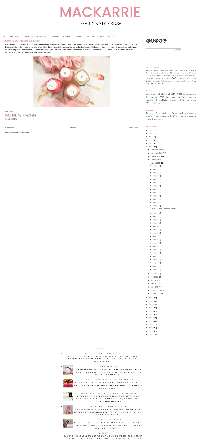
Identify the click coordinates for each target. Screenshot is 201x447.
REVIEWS (111, 36)
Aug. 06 (156, 253)
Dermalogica (181, 73)
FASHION (78, 36)
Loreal (168, 78)
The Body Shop (190, 81)
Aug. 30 (156, 169)
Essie (14, 116)
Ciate (179, 94)
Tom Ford (149, 84)
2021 (151, 143)
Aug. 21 (156, 199)
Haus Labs (172, 75)
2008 (151, 334)
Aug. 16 (156, 220)
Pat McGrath (156, 81)
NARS (180, 78)
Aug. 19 (156, 206)
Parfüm (173, 116)
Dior (189, 73)
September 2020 (157, 160)
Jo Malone (157, 78)
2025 (151, 130)
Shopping (192, 116)
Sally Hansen (191, 100)
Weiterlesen (9, 111)
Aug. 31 (156, 166)
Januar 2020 (155, 294)
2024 (151, 133)
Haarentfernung (190, 113)
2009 (151, 331)
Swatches (157, 119)
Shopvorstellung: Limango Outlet (108, 406)
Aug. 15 (156, 223)
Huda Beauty (189, 75)
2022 (151, 140)
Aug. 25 (156, 186)
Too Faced (158, 84)
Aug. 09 (156, 243)
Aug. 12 (156, 233)
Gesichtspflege (162, 113)
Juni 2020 (154, 277)
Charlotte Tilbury (163, 73)
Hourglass (180, 75)
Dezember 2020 (157, 150)
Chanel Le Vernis (169, 94)
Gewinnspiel (177, 113)
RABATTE (55, 36)
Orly (183, 100)
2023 (151, 137)
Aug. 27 (156, 179)
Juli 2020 (154, 274)
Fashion (149, 113)
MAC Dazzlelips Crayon (108, 420)
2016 (151, 308)
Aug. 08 (156, 246)
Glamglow (165, 75)
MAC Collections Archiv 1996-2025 (103, 353)
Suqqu (177, 81)
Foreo (159, 75)
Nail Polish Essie (29, 116)
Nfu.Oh (169, 100)
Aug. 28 (156, 176)
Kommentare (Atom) (21, 132)
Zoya (159, 103)
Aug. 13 (156, 230)
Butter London (151, 94)
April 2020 (155, 284)
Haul (19, 116)
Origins (148, 81)
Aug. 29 (156, 172)
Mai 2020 (154, 280)
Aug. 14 (156, 226)
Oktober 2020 (156, 156)
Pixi (162, 81)
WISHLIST (67, 36)
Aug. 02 (156, 266)
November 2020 (157, 153)
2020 (151, 147)
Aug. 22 (156, 196)
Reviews (183, 116)
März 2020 (155, 287)
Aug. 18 (156, 213)
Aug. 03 (156, 263)
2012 (151, 321)
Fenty (154, 75)
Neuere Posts (10, 128)
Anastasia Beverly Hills (155, 70)
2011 (151, 324)
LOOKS (101, 36)
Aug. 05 (156, 256)
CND (158, 94)
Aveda (167, 70)
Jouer (163, 78)
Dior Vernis (151, 97)
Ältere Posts (133, 128)
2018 (151, 301)
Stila (173, 81)
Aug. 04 (156, 259)
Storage (148, 119)
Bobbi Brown (191, 70)
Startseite (72, 128)
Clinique (173, 73)
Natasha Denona (189, 78)
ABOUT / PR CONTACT (11, 36)
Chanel (153, 73)
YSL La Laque (151, 103)
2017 (151, 304)
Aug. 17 (156, 216)
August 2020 (155, 163)
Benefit (182, 70)
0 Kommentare (31, 114)
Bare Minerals (174, 70)
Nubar (174, 100)
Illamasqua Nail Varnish (177, 97)
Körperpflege (164, 116)
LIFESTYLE (90, 36)
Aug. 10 (156, 240)
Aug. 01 (156, 269)
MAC (174, 78)
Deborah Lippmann (189, 94)
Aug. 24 (156, 189)
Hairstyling (150, 116)
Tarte (182, 81)
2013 (151, 318)
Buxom (148, 73)
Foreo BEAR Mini (108, 367)
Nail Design (156, 100)
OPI (178, 99)
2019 (151, 298)
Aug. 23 (156, 192)
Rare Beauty (168, 81)
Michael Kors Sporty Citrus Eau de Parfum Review (108, 393)
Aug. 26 (156, 182)
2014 (151, 314)
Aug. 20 (156, 202)
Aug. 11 (156, 236)
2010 (151, 328)
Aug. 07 (156, 250)
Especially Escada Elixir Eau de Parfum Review (108, 380)
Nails (164, 100)
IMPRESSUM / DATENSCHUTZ (36, 36)
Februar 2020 (156, 290)
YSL (164, 83)
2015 (151, 311)
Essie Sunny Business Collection (22, 41)
